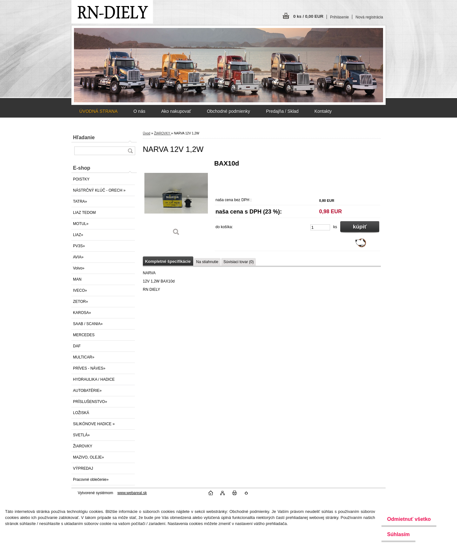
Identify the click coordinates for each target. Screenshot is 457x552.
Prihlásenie (339, 17)
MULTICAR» (83, 357)
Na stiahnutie (207, 262)
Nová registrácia (369, 17)
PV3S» (79, 246)
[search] (130, 151)
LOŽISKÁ (81, 413)
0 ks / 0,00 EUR (308, 16)
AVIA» (78, 257)
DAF (77, 346)
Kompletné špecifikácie (168, 261)
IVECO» (80, 290)
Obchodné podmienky (228, 111)
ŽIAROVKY (82, 446)
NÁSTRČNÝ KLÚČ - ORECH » (99, 190)
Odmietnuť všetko (405, 519)
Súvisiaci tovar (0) (238, 262)
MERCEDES (84, 335)
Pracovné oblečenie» (91, 479)
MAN (77, 279)
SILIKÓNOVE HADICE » (94, 424)
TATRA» (80, 201)
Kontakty (323, 111)
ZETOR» (80, 301)
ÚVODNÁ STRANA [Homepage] (98, 111)
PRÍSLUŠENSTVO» (90, 401)
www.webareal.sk (132, 493)
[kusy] (320, 227)
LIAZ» (78, 235)
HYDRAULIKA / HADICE (94, 379)
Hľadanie (84, 137)
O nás (139, 111)
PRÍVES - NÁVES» (89, 368)
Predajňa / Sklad (282, 111)
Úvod (146, 133)
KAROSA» (82, 312)
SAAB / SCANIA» (88, 324)
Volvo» (78, 268)
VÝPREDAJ (83, 468)
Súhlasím (394, 534)
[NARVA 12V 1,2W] (176, 200)
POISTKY (81, 179)
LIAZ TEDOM (84, 212)
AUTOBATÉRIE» (87, 390)
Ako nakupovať (176, 111)
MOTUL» (81, 223)
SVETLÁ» (81, 435)
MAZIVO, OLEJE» (88, 457)
